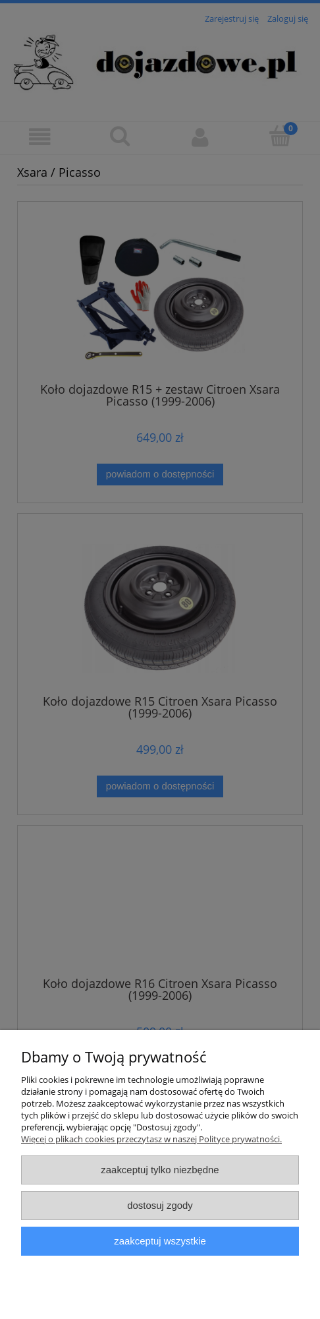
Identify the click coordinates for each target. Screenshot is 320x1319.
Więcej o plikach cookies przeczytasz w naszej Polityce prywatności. (151, 1139)
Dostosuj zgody (160, 1205)
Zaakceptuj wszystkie (159, 1240)
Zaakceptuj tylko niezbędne (160, 1169)
